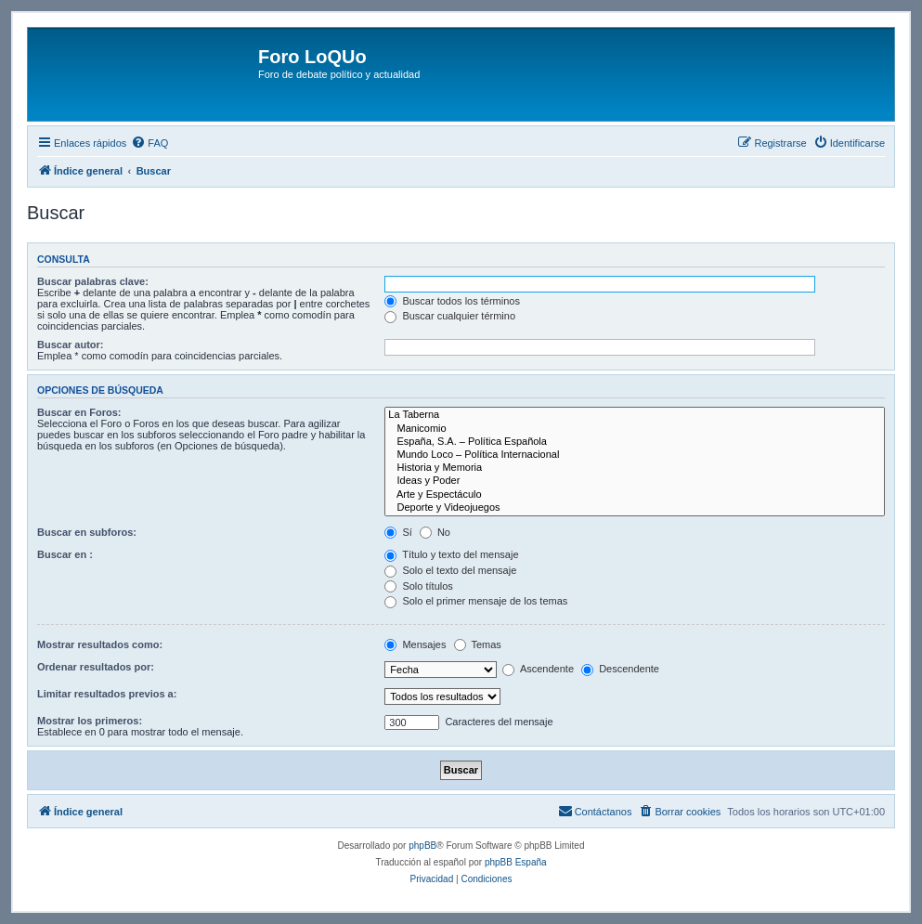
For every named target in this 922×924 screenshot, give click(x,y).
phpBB (422, 845)
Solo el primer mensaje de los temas (475, 600)
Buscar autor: (70, 344)
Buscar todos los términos (452, 300)
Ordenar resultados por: (95, 666)
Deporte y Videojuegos (634, 507)
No (435, 532)
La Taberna (634, 415)
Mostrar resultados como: (99, 644)
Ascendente (538, 668)
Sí (397, 532)
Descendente (620, 668)
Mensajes (415, 644)
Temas (477, 644)
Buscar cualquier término (449, 315)
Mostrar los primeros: (89, 720)
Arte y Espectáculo (634, 494)
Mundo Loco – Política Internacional (634, 455)
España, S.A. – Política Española (634, 442)
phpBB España (516, 862)
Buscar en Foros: (79, 412)
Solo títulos (418, 586)
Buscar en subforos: (86, 532)
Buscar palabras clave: (93, 281)
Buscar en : (65, 554)
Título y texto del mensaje (451, 554)
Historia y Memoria (634, 468)
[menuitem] (149, 143)
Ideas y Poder (634, 481)
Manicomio (634, 429)
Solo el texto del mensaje (450, 570)
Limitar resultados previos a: (106, 693)
